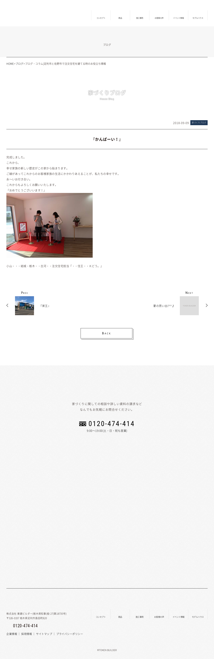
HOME (10, 64)
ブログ (19, 64)
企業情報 (11, 634)
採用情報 (26, 634)
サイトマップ (44, 634)
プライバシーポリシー (69, 634)
